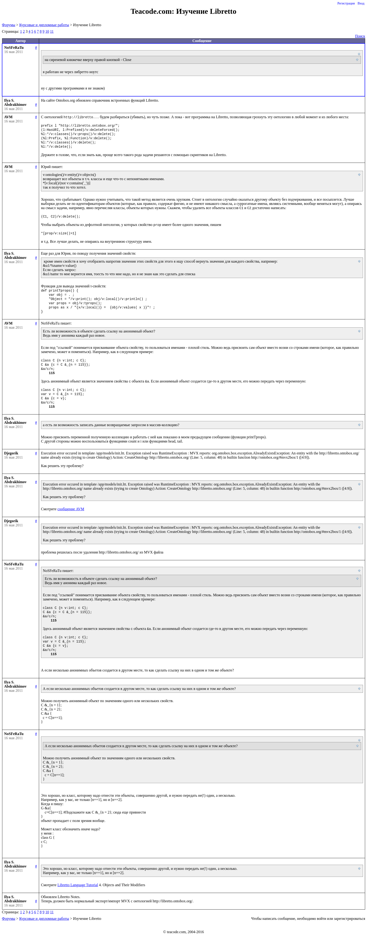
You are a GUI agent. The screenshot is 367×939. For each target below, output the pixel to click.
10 (47, 31)
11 (52, 31)
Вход (361, 3)
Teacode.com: (153, 11)
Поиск (360, 36)
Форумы (8, 25)
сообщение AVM (70, 509)
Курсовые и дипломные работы (44, 25)
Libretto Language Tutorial (77, 885)
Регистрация (346, 3)
